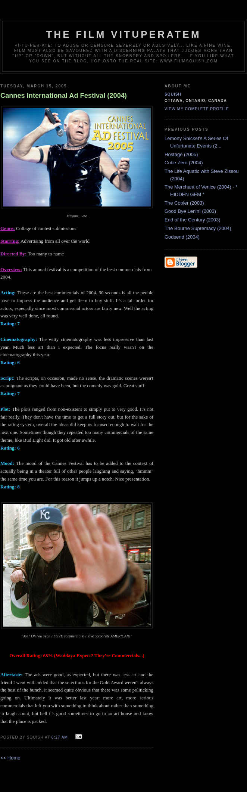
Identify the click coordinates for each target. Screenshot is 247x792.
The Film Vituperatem (123, 34)
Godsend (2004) (182, 237)
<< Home (10, 758)
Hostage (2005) (181, 154)
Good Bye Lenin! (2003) (190, 211)
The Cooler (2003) (184, 203)
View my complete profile (197, 109)
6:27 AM (59, 737)
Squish (173, 94)
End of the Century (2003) (193, 220)
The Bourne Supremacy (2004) (198, 228)
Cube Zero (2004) (184, 162)
